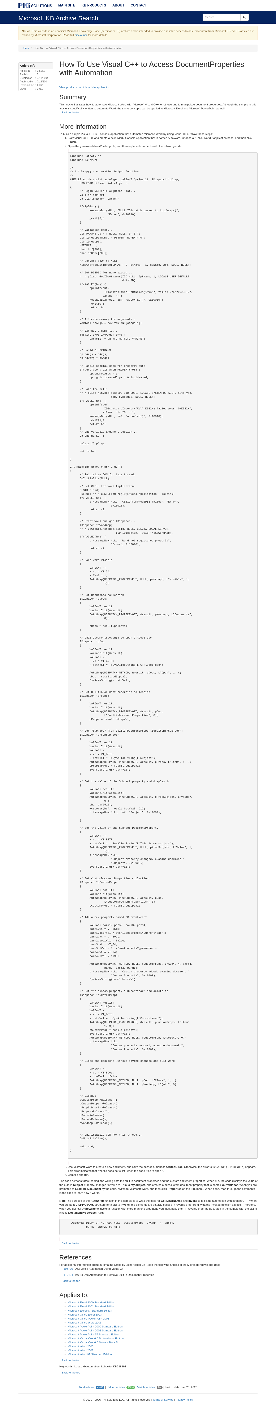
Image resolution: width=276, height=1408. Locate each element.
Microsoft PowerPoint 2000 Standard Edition (95, 1326)
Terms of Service (162, 1399)
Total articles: (87, 1387)
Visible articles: (146, 1387)
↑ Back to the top (69, 112)
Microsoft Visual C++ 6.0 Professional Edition (96, 1338)
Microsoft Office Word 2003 (85, 1322)
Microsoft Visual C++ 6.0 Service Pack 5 (93, 1342)
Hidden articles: (116, 1387)
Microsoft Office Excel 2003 (85, 1314)
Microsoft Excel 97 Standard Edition (90, 1310)
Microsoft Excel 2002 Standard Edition (91, 1306)
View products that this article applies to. (84, 87)
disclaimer (81, 35)
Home (25, 48)
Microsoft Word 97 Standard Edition (90, 1354)
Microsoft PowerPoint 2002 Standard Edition (95, 1330)
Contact (139, 5)
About (118, 5)
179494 (68, 1274)
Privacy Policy (184, 1399)
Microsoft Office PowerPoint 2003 (88, 1318)
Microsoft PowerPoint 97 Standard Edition (94, 1334)
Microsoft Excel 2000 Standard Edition (91, 1302)
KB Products (94, 5)
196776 (68, 1268)
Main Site (66, 5)
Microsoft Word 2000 (81, 1346)
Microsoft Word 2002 (81, 1350)
